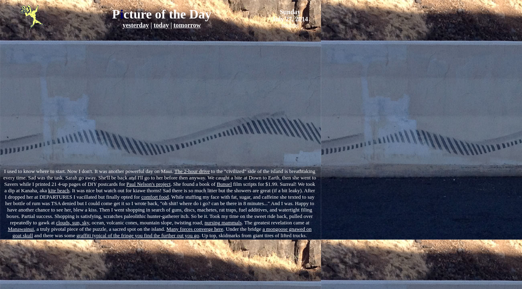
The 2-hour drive (192, 171)
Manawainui (21, 229)
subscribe (290, 25)
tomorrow (187, 25)
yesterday (135, 25)
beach (63, 190)
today (161, 25)
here (218, 229)
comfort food (155, 197)
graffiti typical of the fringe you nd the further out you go (138, 235)
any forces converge (190, 229)
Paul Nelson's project (148, 184)
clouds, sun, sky (72, 223)
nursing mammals (223, 223)
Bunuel (224, 184)
